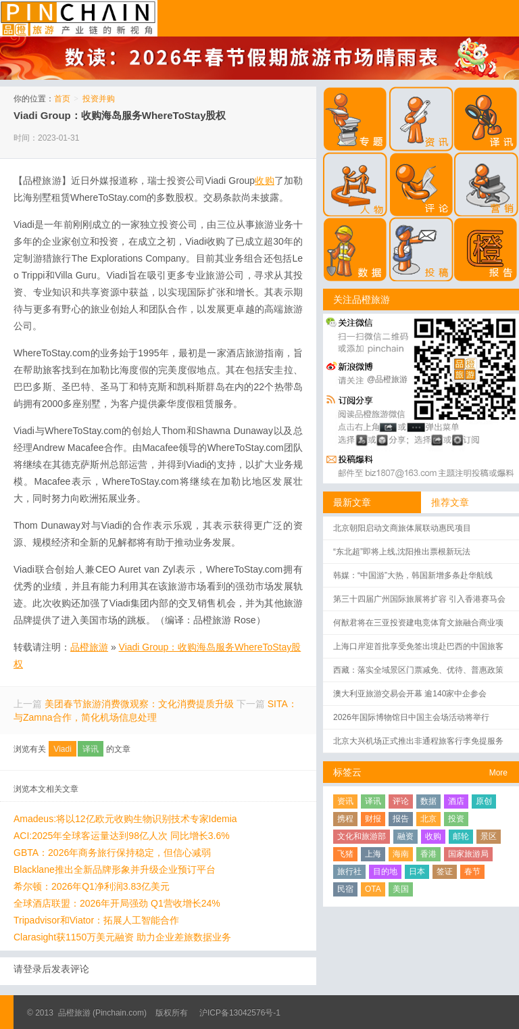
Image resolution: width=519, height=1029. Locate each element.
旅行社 (349, 871)
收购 (433, 836)
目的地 (385, 871)
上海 (373, 854)
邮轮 (461, 836)
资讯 (345, 801)
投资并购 (98, 98)
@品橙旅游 (387, 379)
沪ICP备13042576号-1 (239, 1013)
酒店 (456, 801)
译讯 (90, 749)
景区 (488, 836)
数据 (428, 801)
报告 (401, 818)
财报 (373, 818)
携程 (345, 818)
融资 (405, 836)
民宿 (345, 889)
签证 (445, 871)
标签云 (347, 772)
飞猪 (345, 854)
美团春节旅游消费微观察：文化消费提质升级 (139, 703)
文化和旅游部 (361, 836)
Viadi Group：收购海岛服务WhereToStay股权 (120, 115)
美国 (401, 889)
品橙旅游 (78, 18)
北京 (428, 818)
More (498, 772)
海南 (401, 854)
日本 (417, 871)
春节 (472, 871)
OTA (373, 889)
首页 (62, 98)
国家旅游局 (468, 854)
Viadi (62, 749)
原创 (484, 801)
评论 (401, 801)
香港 (428, 854)
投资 (456, 818)
